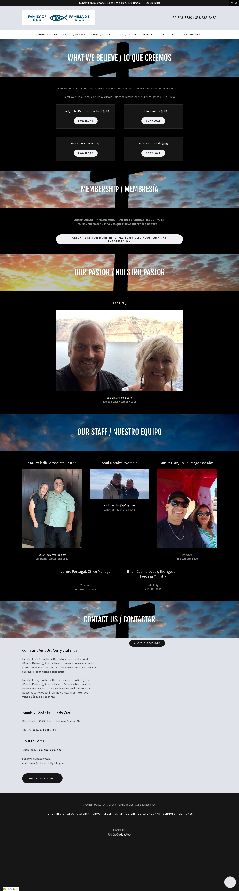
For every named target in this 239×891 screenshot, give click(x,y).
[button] (62, 750)
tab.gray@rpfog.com (119, 397)
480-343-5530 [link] (181, 17)
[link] (58, 17)
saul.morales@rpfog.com (119, 505)
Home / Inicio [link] (47, 34)
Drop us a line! (42, 778)
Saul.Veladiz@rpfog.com (51, 554)
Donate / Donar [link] (154, 34)
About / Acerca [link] (74, 34)
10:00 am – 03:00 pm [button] (49, 749)
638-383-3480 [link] (206, 17)
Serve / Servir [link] (126, 34)
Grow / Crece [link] (101, 34)
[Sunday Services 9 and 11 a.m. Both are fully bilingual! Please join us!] (119, 3)
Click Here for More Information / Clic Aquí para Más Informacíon (119, 239)
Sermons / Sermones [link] (186, 34)
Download (85, 120)
